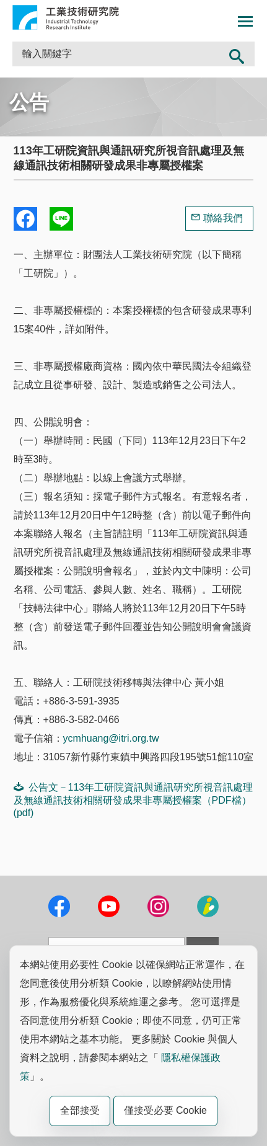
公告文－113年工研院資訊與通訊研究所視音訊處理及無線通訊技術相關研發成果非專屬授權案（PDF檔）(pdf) (133, 799)
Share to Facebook (25, 219)
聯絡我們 (223, 218)
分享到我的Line (61, 219)
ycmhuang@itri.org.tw (111, 738)
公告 (29, 102)
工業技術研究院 (65, 17)
